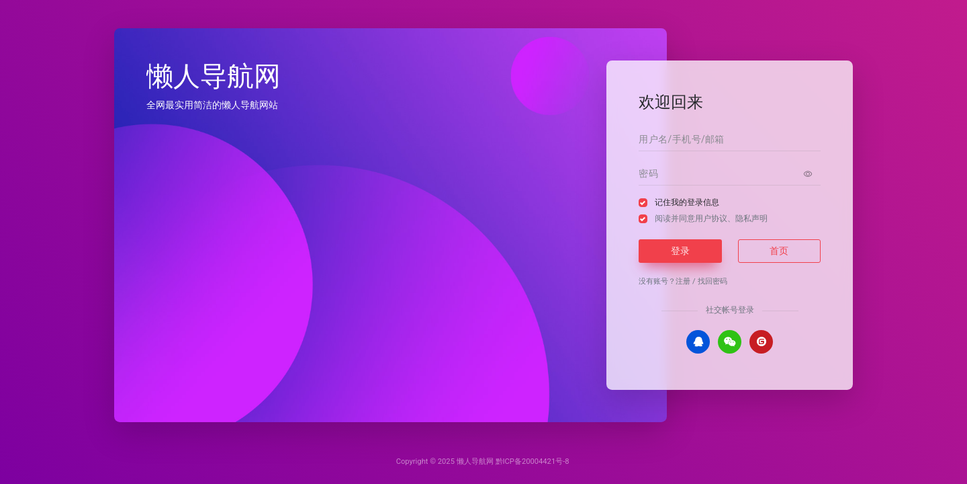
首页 (779, 250)
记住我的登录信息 (687, 202)
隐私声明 (751, 218)
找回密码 (712, 281)
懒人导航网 (475, 461)
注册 (683, 281)
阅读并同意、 (711, 218)
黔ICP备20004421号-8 (532, 461)
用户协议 (711, 218)
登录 (680, 250)
